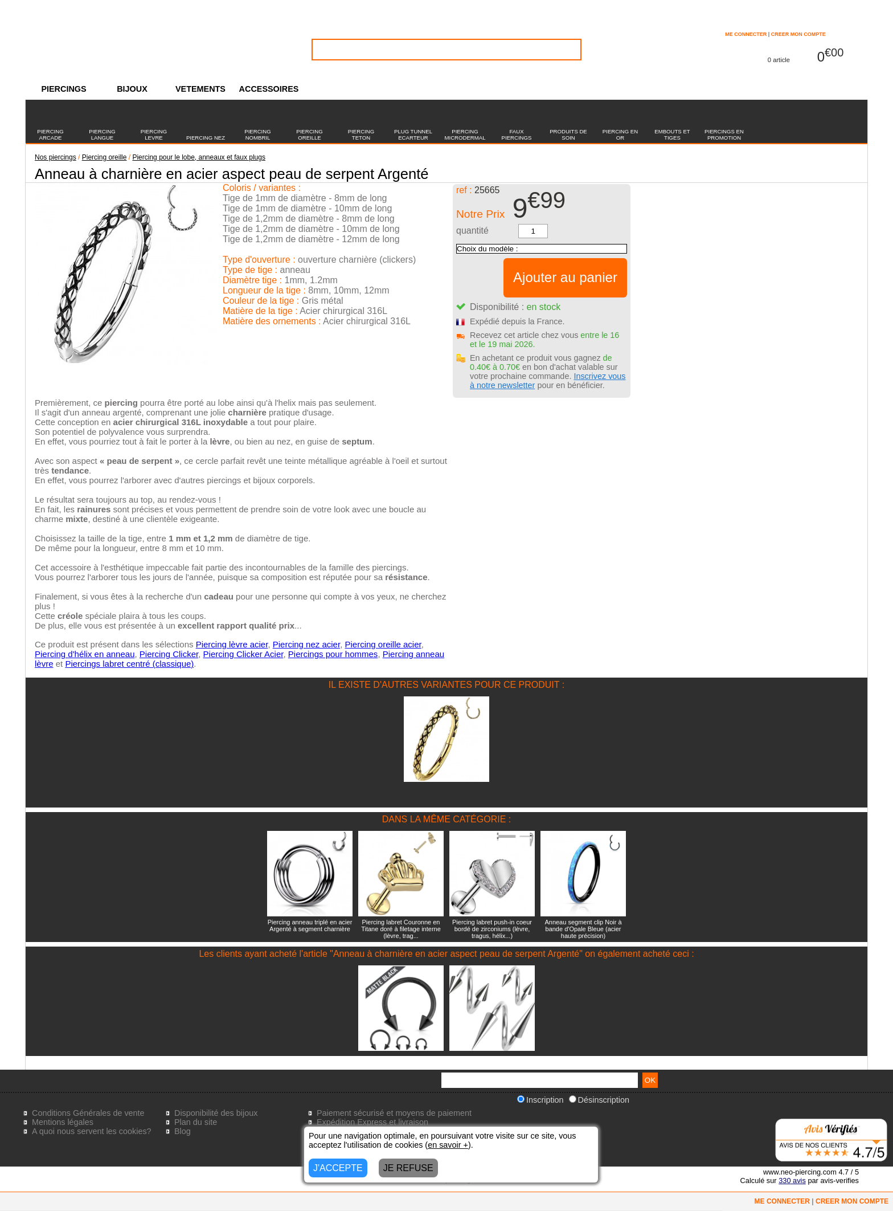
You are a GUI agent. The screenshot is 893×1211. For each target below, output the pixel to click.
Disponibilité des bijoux (215, 1113)
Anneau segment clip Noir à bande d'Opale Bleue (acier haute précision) (582, 929)
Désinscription (599, 1099)
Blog (182, 1131)
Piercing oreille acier (383, 644)
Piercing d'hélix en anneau (85, 654)
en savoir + (448, 1144)
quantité (472, 230)
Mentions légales (62, 1122)
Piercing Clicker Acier (243, 654)
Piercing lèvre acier (232, 644)
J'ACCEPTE (338, 1168)
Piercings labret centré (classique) (129, 663)
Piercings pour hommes (333, 654)
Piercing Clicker (169, 654)
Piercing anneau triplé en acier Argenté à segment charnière (310, 925)
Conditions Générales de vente (88, 1113)
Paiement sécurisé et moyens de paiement (394, 1113)
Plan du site (195, 1122)
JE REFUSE (408, 1168)
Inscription (540, 1099)
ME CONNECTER (746, 34)
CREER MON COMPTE (798, 34)
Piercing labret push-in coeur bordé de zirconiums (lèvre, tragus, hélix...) (492, 929)
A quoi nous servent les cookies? (91, 1131)
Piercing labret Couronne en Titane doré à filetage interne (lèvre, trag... (401, 929)
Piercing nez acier (306, 644)
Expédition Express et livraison (372, 1122)
